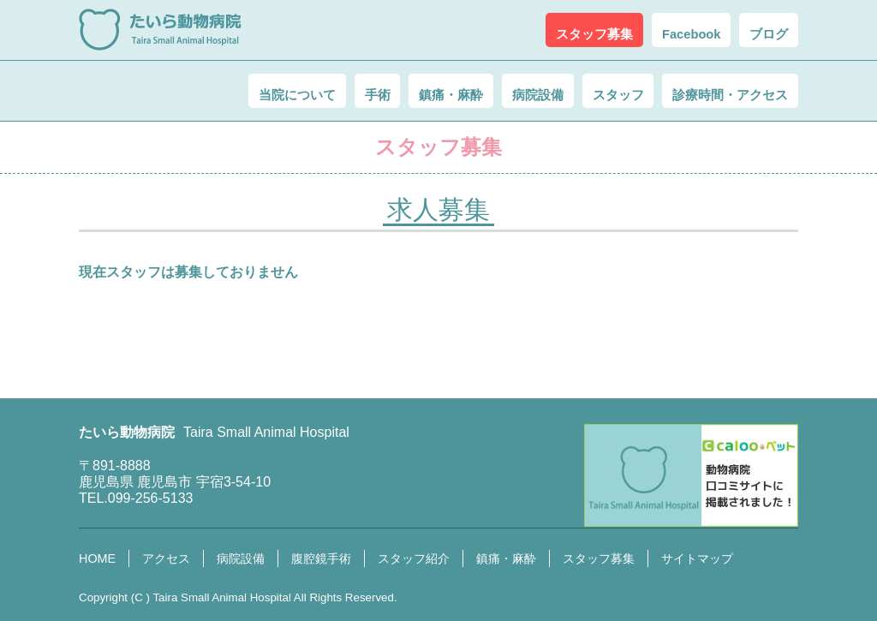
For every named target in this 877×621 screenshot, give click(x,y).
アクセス (166, 558)
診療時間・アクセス (719, 91)
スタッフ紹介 (414, 558)
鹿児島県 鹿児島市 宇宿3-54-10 (175, 482)
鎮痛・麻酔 (385, 91)
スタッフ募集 (599, 558)
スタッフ (587, 91)
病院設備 (489, 91)
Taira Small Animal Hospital (221, 597)
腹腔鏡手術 (321, 558)
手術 (294, 91)
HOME (97, 558)
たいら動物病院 (160, 30)
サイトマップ (697, 558)
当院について (197, 91)
